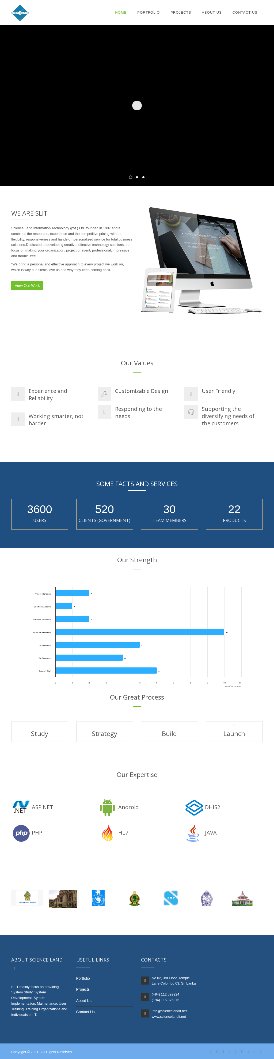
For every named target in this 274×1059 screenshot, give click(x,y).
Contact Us (245, 12)
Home (121, 12)
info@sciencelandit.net (169, 1011)
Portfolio (148, 12)
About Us (212, 12)
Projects (180, 12)
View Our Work (27, 285)
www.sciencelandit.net (169, 1017)
